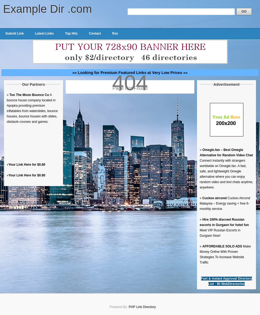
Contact (95, 33)
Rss (115, 33)
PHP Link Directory (142, 307)
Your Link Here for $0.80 (27, 164)
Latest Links (44, 33)
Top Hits (71, 33)
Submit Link (14, 33)
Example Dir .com (47, 9)
